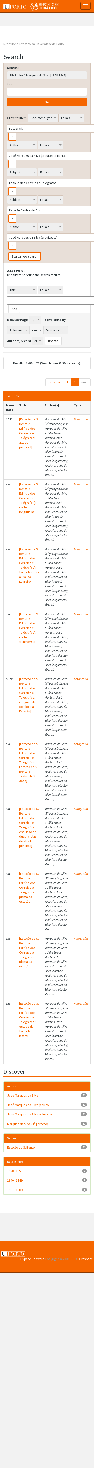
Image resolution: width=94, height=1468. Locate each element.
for (9, 84)
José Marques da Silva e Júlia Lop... (31, 1114)
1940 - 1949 (15, 1180)
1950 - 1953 (15, 1171)
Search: (13, 68)
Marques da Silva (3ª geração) (27, 1124)
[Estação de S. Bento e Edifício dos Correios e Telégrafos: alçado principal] (29, 433)
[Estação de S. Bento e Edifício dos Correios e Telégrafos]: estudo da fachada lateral (29, 1019)
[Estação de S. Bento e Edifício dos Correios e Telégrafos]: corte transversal (29, 628)
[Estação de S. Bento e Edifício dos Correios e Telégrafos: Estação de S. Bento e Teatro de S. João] (29, 762)
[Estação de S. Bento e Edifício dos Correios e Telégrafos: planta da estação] (29, 887)
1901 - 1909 (15, 1190)
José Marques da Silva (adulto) (28, 1105)
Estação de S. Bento (21, 1147)
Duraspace (85, 1259)
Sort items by (55, 320)
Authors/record (19, 341)
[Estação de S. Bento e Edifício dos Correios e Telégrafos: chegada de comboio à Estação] (29, 695)
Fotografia (81, 419)
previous (55, 382)
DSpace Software (32, 1259)
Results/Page (17, 320)
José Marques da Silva (22, 1095)
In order (36, 330)
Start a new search (25, 256)
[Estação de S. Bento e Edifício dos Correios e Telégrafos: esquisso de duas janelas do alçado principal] (29, 827)
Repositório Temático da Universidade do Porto (33, 44)
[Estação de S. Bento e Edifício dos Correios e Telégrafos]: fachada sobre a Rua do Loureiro (29, 565)
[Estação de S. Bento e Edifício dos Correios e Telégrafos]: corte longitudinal (29, 498)
